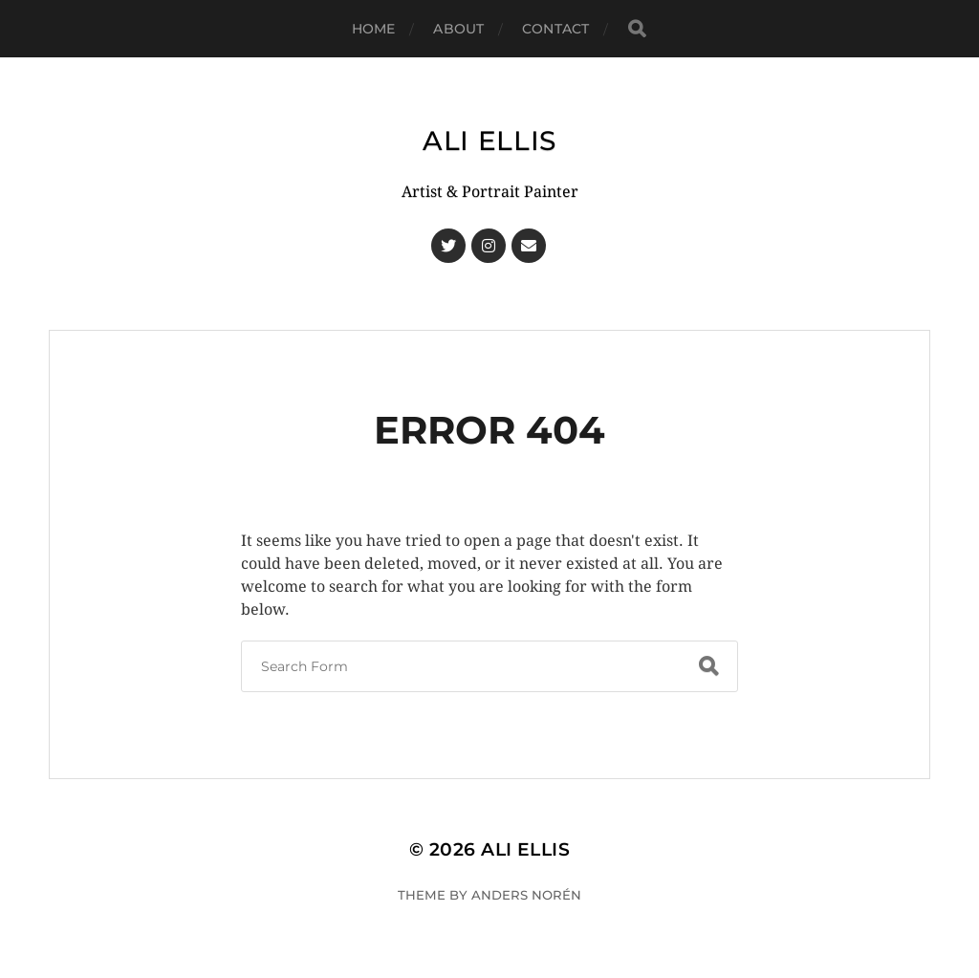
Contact (555, 28)
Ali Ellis (489, 140)
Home (374, 28)
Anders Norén (526, 894)
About (458, 28)
